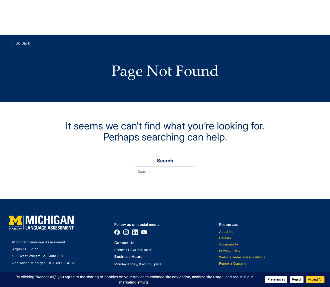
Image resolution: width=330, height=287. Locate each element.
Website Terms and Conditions (242, 257)
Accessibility (228, 244)
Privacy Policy (229, 251)
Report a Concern (232, 263)
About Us (226, 231)
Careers (225, 238)
